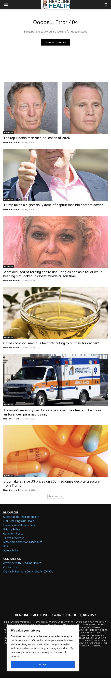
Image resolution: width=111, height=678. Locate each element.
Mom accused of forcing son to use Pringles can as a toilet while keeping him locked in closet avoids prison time (52, 274)
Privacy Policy (11, 529)
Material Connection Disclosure (22, 542)
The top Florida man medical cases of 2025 (36, 138)
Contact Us (10, 567)
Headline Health (11, 142)
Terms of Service (13, 538)
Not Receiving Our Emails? (19, 521)
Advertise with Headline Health (22, 563)
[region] (43, 648)
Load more (55, 496)
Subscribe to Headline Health (21, 517)
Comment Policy (13, 533)
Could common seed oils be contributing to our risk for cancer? (51, 343)
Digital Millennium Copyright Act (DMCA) (28, 571)
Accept (43, 664)
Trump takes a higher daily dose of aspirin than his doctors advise (53, 205)
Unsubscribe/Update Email (19, 525)
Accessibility (10, 550)
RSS (5, 546)
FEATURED (8, 132)
